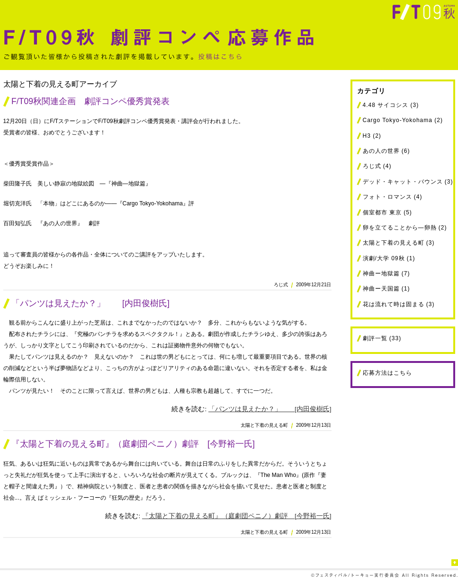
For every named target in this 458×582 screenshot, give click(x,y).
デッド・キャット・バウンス (403, 181)
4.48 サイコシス (386, 105)
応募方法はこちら (387, 373)
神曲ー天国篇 (381, 288)
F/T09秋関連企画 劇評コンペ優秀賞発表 (90, 101)
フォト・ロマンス (387, 197)
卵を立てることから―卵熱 (400, 227)
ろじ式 (372, 166)
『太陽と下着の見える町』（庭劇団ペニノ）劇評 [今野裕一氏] (133, 444)
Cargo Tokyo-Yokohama (397, 120)
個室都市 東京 (382, 212)
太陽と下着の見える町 (393, 242)
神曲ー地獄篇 (381, 273)
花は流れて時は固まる (393, 304)
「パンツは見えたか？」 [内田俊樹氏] (90, 303)
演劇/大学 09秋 (384, 258)
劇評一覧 (375, 338)
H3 (367, 135)
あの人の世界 (381, 151)
